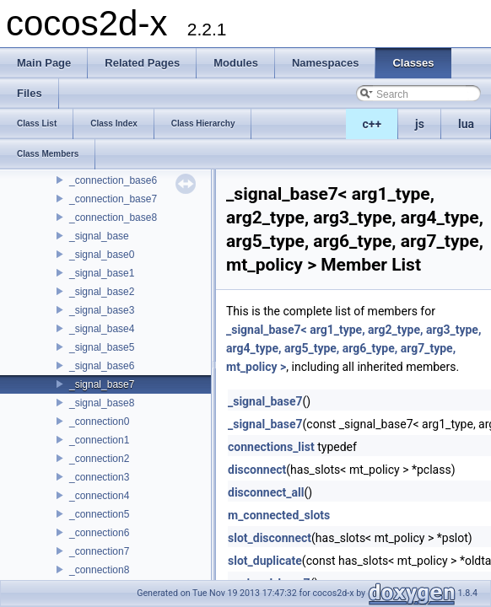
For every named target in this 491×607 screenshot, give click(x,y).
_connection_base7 (113, 199)
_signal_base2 (101, 292)
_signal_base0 (101, 255)
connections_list (271, 447)
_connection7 (99, 551)
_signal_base (99, 236)
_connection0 (99, 421)
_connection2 (99, 459)
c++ (372, 124)
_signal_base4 (101, 329)
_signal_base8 (101, 403)
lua (466, 124)
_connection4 (99, 496)
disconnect (257, 469)
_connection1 (99, 440)
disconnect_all (266, 492)
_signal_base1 (101, 273)
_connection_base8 (113, 217)
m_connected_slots (279, 515)
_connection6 (99, 533)
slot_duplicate (265, 560)
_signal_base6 (101, 366)
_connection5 (99, 514)
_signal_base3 (101, 310)
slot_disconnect (269, 538)
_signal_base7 (101, 384)
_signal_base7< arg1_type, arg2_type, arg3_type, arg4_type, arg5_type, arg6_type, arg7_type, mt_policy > (353, 348)
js (419, 124)
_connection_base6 (113, 180)
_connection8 (99, 570)
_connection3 (99, 477)
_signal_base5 (101, 347)
